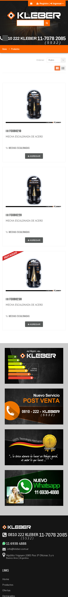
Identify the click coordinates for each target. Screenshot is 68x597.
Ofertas (6, 590)
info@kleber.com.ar (15, 548)
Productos (15, 49)
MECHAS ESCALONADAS (18, 147)
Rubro (51, 60)
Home (4, 49)
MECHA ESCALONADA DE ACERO (24, 136)
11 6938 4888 (14, 543)
